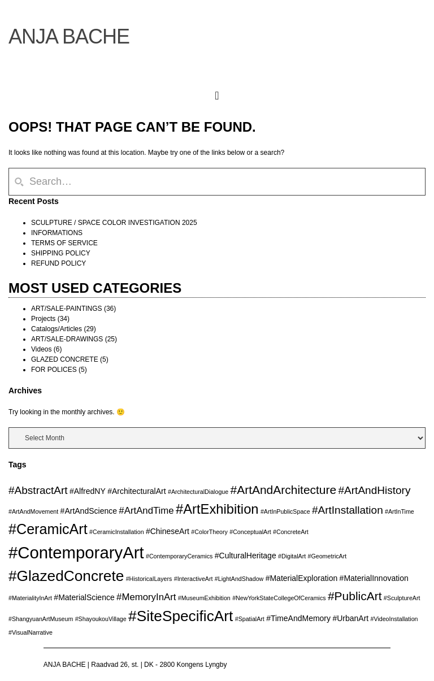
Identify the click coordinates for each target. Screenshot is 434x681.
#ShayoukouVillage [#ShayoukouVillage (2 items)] (101, 618)
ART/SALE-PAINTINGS (66, 309)
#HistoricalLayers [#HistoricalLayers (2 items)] (149, 578)
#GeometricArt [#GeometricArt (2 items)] (327, 556)
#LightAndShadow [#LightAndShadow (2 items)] (239, 578)
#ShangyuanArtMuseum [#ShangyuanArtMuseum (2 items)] (40, 618)
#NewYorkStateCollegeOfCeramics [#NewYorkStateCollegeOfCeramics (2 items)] (279, 598)
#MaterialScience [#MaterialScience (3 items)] (84, 597)
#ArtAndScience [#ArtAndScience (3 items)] (88, 510)
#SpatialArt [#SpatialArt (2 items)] (249, 618)
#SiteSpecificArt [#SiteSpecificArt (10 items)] (180, 616)
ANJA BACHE (68, 36)
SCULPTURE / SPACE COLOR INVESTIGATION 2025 (114, 223)
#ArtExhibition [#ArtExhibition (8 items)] (217, 509)
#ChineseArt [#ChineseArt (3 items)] (167, 531)
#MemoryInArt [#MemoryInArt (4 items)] (146, 597)
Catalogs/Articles (56, 329)
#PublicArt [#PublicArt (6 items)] (355, 595)
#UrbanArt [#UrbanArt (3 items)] (350, 618)
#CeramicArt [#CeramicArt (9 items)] (48, 529)
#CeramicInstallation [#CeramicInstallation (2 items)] (116, 531)
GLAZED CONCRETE (64, 359)
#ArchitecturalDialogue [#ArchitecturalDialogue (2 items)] (198, 491)
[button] (217, 93)
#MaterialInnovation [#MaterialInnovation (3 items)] (374, 578)
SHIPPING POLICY (60, 253)
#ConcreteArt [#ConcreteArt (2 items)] (291, 531)
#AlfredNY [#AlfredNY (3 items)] (88, 491)
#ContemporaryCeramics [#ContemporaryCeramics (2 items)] (179, 556)
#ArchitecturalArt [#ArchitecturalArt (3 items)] (136, 491)
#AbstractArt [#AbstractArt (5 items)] (38, 490)
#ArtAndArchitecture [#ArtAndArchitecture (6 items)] (284, 489)
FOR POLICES (54, 370)
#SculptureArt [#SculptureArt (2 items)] (402, 598)
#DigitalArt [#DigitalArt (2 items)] (292, 556)
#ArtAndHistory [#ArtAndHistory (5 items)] (374, 490)
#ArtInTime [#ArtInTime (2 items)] (399, 511)
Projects (43, 319)
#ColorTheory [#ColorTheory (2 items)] (209, 531)
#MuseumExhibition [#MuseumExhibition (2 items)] (204, 598)
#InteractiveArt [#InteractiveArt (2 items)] (193, 578)
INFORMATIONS (57, 233)
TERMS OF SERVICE (64, 243)
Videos (41, 349)
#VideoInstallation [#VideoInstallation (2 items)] (394, 618)
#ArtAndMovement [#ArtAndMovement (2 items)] (33, 511)
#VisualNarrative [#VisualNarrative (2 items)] (30, 632)
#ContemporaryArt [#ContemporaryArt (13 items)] (76, 552)
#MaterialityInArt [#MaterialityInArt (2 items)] (30, 598)
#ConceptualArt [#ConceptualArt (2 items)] (250, 531)
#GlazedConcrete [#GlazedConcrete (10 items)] (66, 575)
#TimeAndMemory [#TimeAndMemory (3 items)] (298, 618)
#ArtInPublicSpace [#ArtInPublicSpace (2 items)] (285, 511)
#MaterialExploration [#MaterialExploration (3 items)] (302, 578)
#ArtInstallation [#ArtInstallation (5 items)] (347, 510)
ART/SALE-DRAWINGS (67, 339)
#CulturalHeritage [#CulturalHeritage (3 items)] (245, 555)
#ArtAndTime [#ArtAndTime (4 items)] (146, 510)
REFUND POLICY (58, 263)
